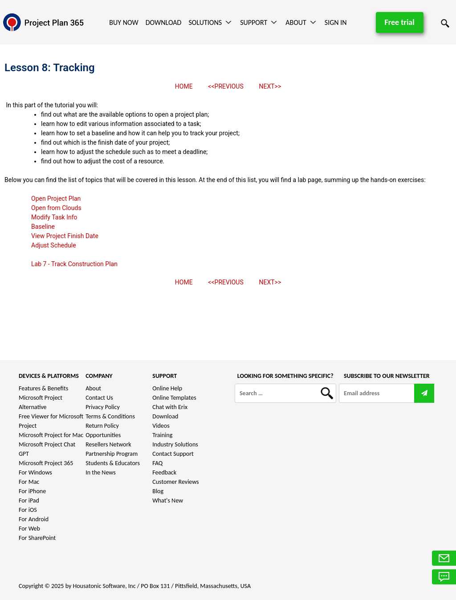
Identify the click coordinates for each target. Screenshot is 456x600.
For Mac (29, 482)
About (295, 22)
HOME (184, 86)
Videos (160, 426)
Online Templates (174, 397)
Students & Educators (113, 463)
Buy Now (123, 22)
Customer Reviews (175, 482)
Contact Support (173, 454)
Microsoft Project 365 (46, 463)
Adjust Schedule (53, 245)
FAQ (157, 463)
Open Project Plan (56, 198)
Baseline (43, 226)
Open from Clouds (56, 207)
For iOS (28, 510)
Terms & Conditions (110, 416)
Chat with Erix (169, 407)
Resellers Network (108, 444)
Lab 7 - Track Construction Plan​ (74, 264)
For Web (29, 528)
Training (162, 435)
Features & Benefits (43, 388)
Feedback (164, 472)
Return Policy (102, 426)
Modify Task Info (54, 217)
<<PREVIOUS (225, 86)
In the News (101, 472)
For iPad (29, 500)
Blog (157, 491)
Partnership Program (112, 454)
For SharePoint (37, 538)
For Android (34, 519)
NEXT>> (270, 86)
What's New (167, 500)
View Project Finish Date (64, 235)
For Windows (35, 472)
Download (164, 22)
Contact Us (99, 397)
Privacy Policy (103, 407)
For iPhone (32, 491)
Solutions (205, 22)
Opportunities (103, 435)
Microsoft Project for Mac (51, 435)
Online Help (167, 388)
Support (253, 22)
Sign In (336, 22)
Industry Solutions (175, 444)
